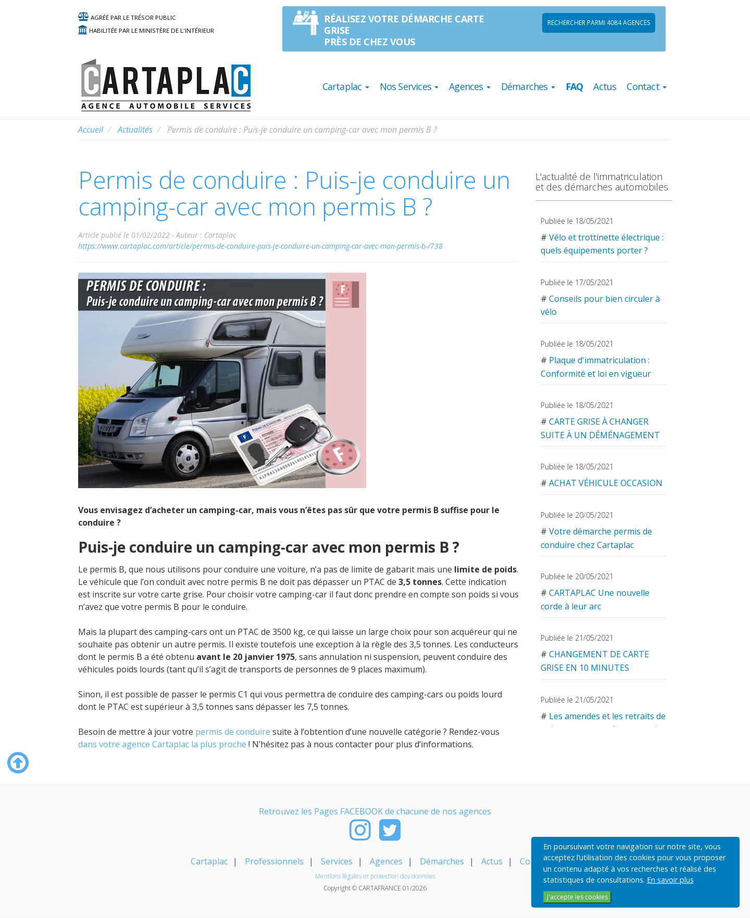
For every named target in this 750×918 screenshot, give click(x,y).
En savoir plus (670, 880)
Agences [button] (470, 86)
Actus (604, 86)
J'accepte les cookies (577, 896)
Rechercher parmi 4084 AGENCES (598, 22)
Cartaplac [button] (345, 86)
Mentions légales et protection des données (375, 876)
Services (337, 861)
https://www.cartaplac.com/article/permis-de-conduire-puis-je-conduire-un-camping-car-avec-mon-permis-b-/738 (260, 246)
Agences (386, 861)
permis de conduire (233, 731)
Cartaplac (209, 861)
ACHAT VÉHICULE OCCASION (605, 483)
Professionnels (274, 861)
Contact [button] (647, 86)
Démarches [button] (528, 86)
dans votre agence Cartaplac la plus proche (162, 744)
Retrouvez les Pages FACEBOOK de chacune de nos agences (375, 811)
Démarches (442, 861)
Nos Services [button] (409, 86)
